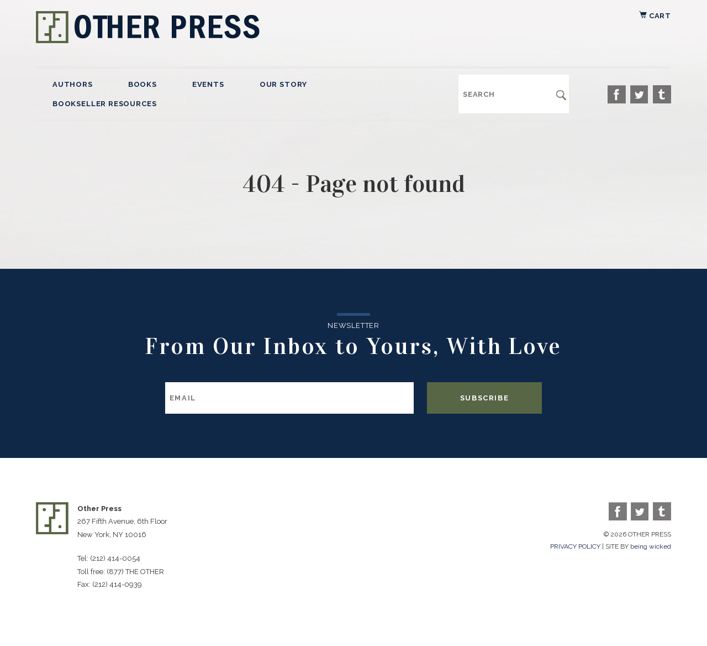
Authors (72, 84)
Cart (655, 16)
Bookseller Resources (104, 104)
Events (208, 84)
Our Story (283, 84)
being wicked (650, 546)
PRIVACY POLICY (575, 546)
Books (142, 84)
